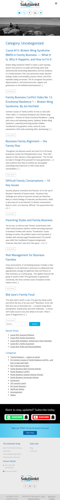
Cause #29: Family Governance (22, 337)
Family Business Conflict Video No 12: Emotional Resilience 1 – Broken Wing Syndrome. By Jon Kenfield (29, 101)
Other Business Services (11, 457)
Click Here (30, 432)
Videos (13, 394)
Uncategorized (16, 392)
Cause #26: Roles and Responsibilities (25, 346)
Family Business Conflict (20, 371)
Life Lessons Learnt (18, 383)
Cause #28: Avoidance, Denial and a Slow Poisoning (31, 340)
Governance (15, 380)
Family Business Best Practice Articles (25, 368)
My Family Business (18, 386)
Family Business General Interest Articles (26, 374)
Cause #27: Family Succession (22, 343)
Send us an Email (11, 471)
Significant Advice (17, 389)
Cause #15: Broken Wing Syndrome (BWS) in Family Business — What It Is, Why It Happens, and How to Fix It (29, 54)
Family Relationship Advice (12, 454)
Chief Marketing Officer (36, 497)
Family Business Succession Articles (24, 377)
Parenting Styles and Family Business (29, 220)
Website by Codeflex (52, 497)
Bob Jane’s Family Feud (20, 294)
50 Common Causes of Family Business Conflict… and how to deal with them (31, 361)
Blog (31, 448)
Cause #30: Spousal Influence (22, 334)
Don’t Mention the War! (19, 365)
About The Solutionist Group (12, 448)
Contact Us (33, 451)
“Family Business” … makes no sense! (25, 357)
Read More (11, 91)
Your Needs (7, 451)
